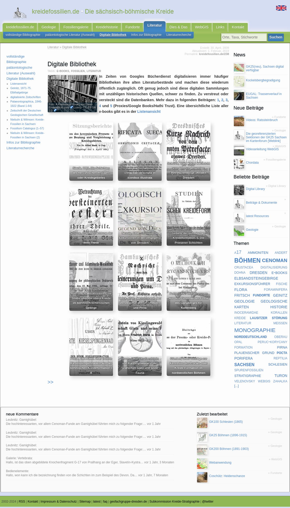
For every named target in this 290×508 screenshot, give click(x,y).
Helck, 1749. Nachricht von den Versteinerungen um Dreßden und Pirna (139, 304)
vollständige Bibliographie (23, 36)
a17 (238, 253)
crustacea (243, 268)
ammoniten (258, 253)
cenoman (274, 261)
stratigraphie (247, 376)
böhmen (247, 261)
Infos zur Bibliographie (146, 36)
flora (240, 290)
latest (97, 503)
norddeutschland (250, 337)
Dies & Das (178, 28)
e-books (63, 72)
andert (281, 253)
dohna (239, 273)
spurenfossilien (248, 371)
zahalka (280, 382)
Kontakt (238, 28)
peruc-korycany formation (260, 345)
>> (51, 383)
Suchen (276, 38)
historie (278, 308)
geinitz (280, 296)
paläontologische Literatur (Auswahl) (70, 36)
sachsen (244, 365)
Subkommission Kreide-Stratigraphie (174, 503)
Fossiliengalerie (75, 28)
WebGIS (202, 28)
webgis (264, 382)
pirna (282, 348)
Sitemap (85, 503)
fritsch (242, 296)
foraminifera (275, 290)
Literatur (154, 26)
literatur (94, 72)
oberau (280, 337)
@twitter (208, 503)
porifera (243, 359)
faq (105, 503)
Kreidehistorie (107, 28)
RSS (22, 503)
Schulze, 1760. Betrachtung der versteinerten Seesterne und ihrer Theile (89, 239)
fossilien (78, 72)
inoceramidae (246, 313)
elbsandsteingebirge (256, 279)
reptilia (280, 359)
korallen (279, 313)
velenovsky (244, 382)
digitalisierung (274, 268)
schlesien (277, 365)
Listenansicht (18, 84)
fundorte (261, 296)
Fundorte (132, 28)
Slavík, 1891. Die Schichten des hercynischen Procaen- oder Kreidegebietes (89, 174)
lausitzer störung (268, 318)
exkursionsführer (252, 284)
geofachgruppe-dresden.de (128, 503)
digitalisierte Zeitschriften (25, 98)
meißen (280, 324)
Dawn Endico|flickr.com (71, 107)
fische (281, 284)
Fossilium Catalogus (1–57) (27, 129)
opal (238, 343)
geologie (244, 302)
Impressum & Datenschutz (59, 503)
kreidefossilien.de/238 (214, 55)
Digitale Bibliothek (113, 36)
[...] (236, 387)
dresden (258, 273)
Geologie (48, 28)
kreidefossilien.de (20, 28)
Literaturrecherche (178, 36)
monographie (255, 330)
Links (220, 28)
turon (281, 376)
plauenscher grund (254, 353)
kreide (240, 318)
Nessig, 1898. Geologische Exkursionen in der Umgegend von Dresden (139, 239)
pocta (282, 353)
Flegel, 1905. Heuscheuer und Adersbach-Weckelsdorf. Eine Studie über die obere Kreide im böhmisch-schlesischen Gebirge (89, 299)
